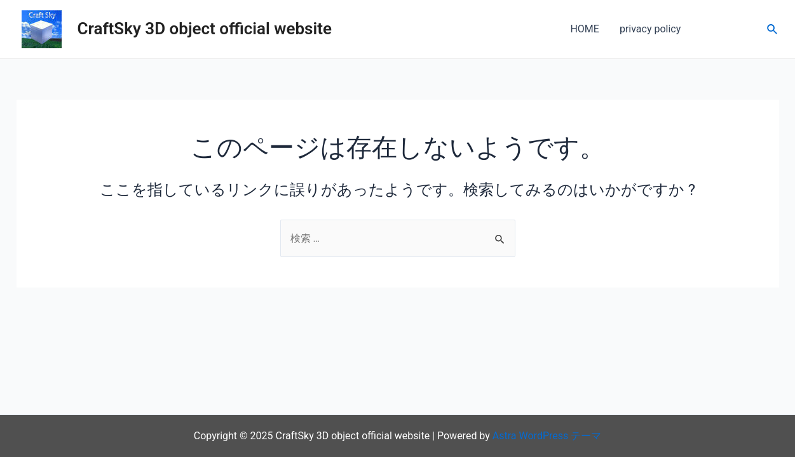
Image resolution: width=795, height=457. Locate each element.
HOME (584, 29)
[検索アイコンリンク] (772, 29)
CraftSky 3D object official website (205, 28)
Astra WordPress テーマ (547, 436)
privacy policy (650, 29)
